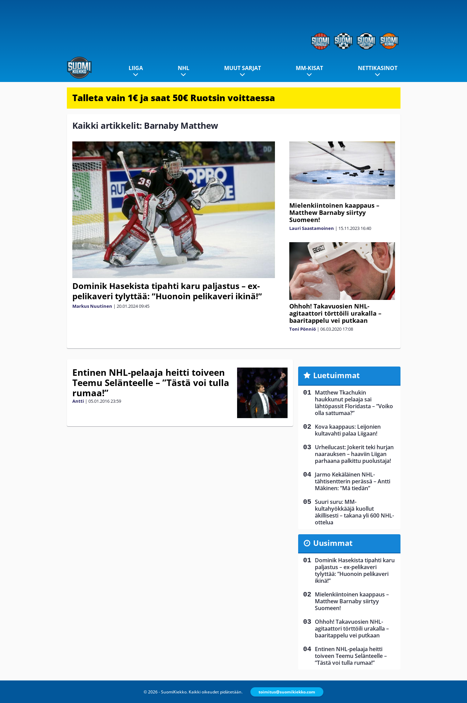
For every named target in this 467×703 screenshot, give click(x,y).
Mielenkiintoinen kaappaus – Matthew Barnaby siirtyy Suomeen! (334, 212)
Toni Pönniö (302, 329)
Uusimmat (333, 543)
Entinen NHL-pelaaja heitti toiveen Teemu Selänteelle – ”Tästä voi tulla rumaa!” (150, 382)
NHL (183, 68)
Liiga (136, 68)
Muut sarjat (242, 68)
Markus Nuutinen (92, 306)
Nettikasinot (377, 68)
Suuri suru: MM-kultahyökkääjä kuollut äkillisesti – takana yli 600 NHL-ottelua (354, 512)
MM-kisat (309, 68)
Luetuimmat (336, 375)
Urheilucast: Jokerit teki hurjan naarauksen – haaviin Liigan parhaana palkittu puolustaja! (354, 454)
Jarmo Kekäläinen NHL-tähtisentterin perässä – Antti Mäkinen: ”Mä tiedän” (352, 481)
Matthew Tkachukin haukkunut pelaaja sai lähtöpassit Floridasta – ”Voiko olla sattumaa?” (354, 403)
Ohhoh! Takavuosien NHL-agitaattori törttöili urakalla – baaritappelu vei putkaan (335, 313)
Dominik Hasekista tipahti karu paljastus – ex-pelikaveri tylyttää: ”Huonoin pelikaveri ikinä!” (167, 291)
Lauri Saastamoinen (311, 228)
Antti (78, 401)
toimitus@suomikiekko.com (287, 692)
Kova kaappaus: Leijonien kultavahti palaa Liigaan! (348, 430)
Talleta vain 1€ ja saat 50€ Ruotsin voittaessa (173, 98)
